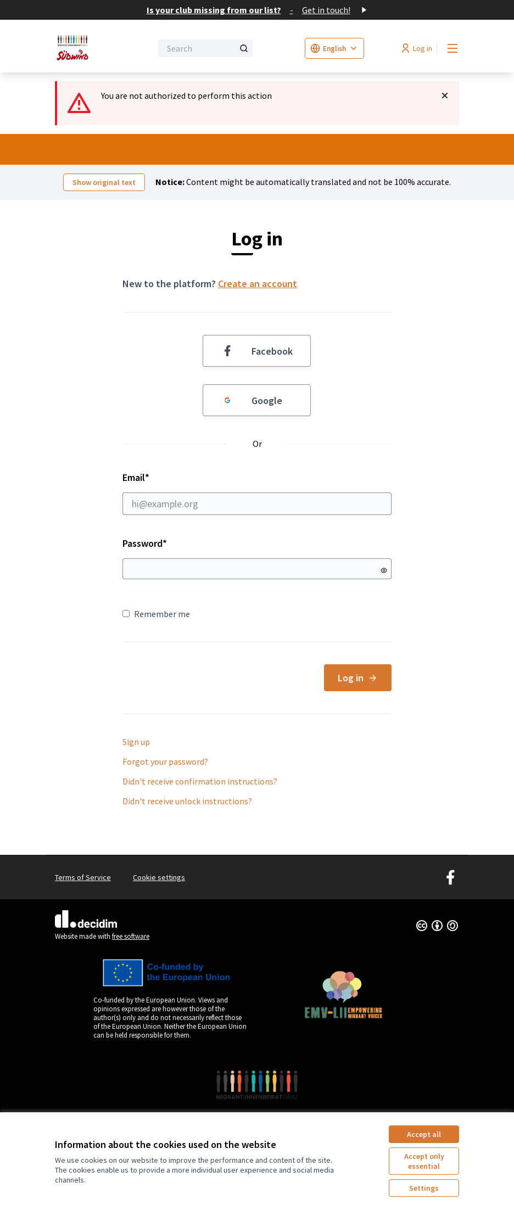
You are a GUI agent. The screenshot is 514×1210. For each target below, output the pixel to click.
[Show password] (384, 570)
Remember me (156, 613)
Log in (358, 677)
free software (130, 936)
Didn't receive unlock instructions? (187, 801)
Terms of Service (83, 877)
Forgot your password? (165, 761)
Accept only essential (424, 1161)
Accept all (424, 1134)
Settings (424, 1188)
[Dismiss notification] (444, 95)
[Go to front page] (76, 48)
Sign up (136, 741)
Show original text (104, 182)
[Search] (205, 48)
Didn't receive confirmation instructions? (199, 781)
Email (257, 493)
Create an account (257, 283)
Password (144, 543)
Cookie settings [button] (159, 877)
